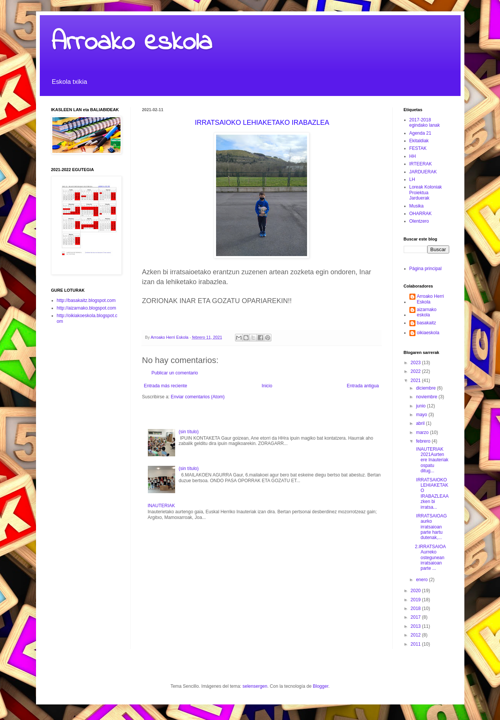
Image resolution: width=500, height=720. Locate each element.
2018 (416, 608)
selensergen (255, 686)
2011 (416, 644)
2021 (416, 380)
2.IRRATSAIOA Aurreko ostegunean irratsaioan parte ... (431, 557)
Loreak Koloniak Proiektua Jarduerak (425, 192)
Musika (416, 206)
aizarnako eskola (427, 312)
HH (412, 156)
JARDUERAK (423, 171)
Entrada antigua (363, 385)
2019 (416, 599)
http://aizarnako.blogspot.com (86, 308)
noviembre (427, 396)
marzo (423, 432)
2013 (416, 626)
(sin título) (189, 431)
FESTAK (418, 148)
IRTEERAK (420, 164)
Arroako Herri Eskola (430, 299)
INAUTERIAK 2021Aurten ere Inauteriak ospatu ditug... (431, 460)
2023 (416, 362)
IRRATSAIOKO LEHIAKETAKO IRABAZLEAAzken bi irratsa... (431, 493)
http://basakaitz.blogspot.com (86, 300)
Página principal (425, 268)
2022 (416, 371)
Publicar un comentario (175, 373)
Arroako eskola (131, 43)
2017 (416, 617)
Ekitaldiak (419, 140)
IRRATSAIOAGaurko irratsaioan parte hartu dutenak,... (431, 527)
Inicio (267, 385)
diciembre (426, 388)
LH (412, 179)
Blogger (320, 686)
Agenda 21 (420, 133)
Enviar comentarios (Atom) (198, 396)
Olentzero (419, 221)
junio (421, 406)
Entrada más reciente (165, 385)
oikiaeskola (428, 332)
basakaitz (426, 322)
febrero (423, 441)
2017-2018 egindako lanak (424, 122)
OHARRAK (420, 213)
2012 (416, 635)
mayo (422, 414)
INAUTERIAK (161, 505)
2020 (416, 590)
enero (422, 579)
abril (421, 423)
